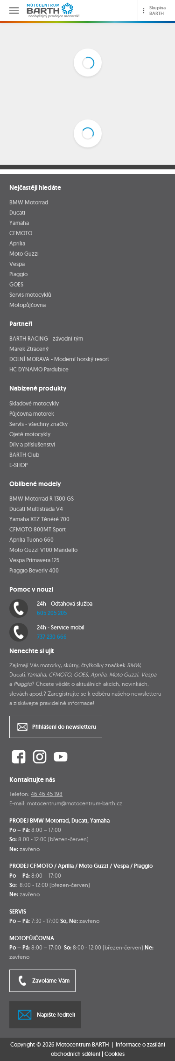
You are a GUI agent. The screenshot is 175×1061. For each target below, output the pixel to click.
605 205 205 (52, 612)
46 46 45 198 (47, 793)
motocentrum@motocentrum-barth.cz (74, 803)
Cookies (115, 1054)
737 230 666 (52, 636)
